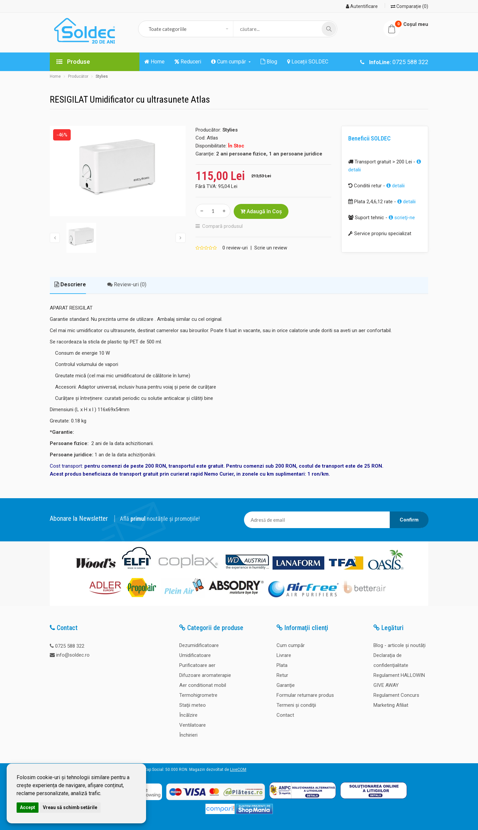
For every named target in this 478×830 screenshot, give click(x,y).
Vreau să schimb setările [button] (70, 807)
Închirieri (188, 735)
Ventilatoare (192, 725)
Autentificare (362, 6)
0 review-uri (235, 248)
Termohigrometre (198, 695)
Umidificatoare (195, 655)
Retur (282, 675)
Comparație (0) (409, 6)
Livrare (284, 655)
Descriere (70, 284)
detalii (395, 186)
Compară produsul (222, 226)
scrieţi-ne (402, 218)
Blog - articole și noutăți (399, 645)
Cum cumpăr (291, 645)
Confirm (409, 520)
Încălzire (188, 715)
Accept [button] (27, 807)
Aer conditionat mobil (202, 685)
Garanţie (286, 685)
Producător (78, 76)
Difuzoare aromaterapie (205, 675)
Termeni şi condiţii (296, 705)
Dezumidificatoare (199, 645)
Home (55, 76)
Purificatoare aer (197, 665)
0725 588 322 (69, 646)
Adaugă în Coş (261, 211)
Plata (282, 665)
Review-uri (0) (126, 284)
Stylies (102, 76)
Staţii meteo (192, 705)
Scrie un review (270, 248)
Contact (285, 715)
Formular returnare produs (305, 695)
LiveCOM (238, 769)
